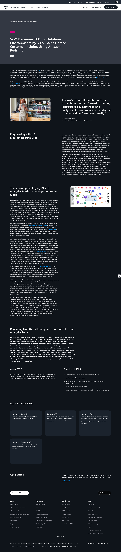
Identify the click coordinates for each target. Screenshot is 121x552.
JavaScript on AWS (67, 524)
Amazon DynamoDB (45, 266)
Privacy (12, 546)
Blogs (11, 524)
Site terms (19, 546)
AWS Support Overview (95, 517)
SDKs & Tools (66, 508)
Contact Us (91, 504)
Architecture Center (41, 517)
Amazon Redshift (16, 83)
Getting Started (40, 504)
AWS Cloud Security (16, 517)
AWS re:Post (91, 511)
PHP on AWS (65, 520)
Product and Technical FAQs (44, 520)
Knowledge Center (93, 514)
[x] (88, 544)
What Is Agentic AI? (15, 511)
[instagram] (96, 544)
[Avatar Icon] (116, 2)
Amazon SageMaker (41, 251)
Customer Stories (22, 21)
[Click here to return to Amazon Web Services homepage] (5, 8)
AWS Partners (40, 527)
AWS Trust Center (41, 511)
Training (38, 508)
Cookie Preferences (29, 546)
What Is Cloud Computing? (18, 508)
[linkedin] (93, 544)
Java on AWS (65, 517)
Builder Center (66, 504)
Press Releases (14, 527)
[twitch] (99, 544)
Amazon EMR (52, 229)
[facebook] (91, 544)
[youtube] (102, 544)
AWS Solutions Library (42, 514)
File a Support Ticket (94, 508)
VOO (39, 70)
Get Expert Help (92, 520)
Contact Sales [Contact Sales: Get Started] (66, 480)
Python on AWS (66, 514)
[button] (15, 7)
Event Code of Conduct (94, 530)
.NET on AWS (66, 511)
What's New (13, 520)
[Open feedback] (119, 276)
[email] (107, 544)
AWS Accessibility (93, 524)
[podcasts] (104, 544)
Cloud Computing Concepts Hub (19, 514)
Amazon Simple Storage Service (37, 225)
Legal (89, 527)
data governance (100, 77)
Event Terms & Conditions (95, 533)
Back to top (60, 536)
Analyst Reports (40, 524)
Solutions (13, 21)
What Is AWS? (14, 504)
